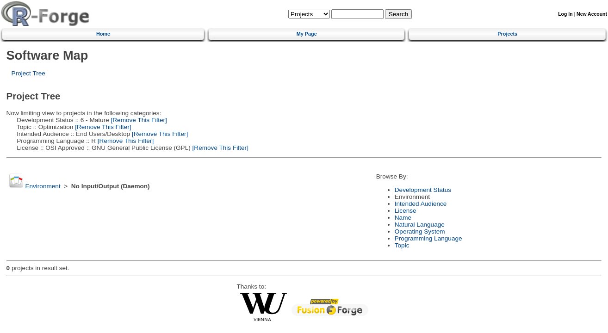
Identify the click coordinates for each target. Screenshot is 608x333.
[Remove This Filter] (138, 120)
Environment (42, 186)
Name (403, 217)
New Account (592, 14)
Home (103, 34)
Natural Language (420, 224)
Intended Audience (421, 203)
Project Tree (28, 73)
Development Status (423, 189)
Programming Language (428, 238)
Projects (507, 34)
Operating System (420, 231)
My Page (307, 34)
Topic (402, 245)
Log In (565, 14)
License (405, 210)
